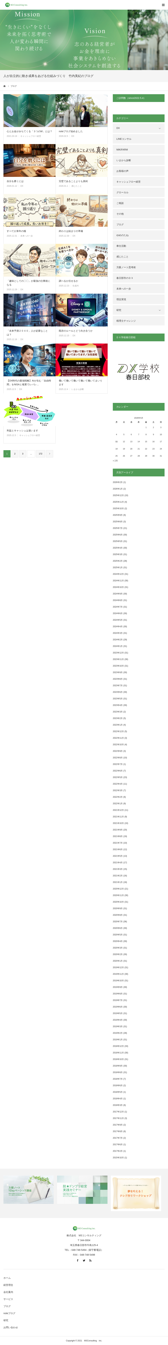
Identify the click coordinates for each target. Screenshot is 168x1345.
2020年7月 (118, 921)
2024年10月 (118, 587)
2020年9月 (118, 908)
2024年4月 (118, 626)
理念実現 (121, 299)
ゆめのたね (122, 235)
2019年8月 (118, 993)
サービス (8, 1299)
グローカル (122, 192)
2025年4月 (118, 548)
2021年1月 (118, 882)
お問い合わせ (10, 1327)
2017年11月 (118, 1118)
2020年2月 (118, 954)
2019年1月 (118, 1039)
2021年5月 (118, 856)
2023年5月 (118, 698)
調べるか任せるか (68, 281)
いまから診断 (77, 389)
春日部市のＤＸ (124, 278)
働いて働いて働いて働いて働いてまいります (80, 382)
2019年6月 (118, 1007)
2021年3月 (118, 869)
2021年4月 (118, 862)
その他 (120, 213)
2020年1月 (118, 961)
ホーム (7, 1277)
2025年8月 (118, 521)
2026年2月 (118, 482)
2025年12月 (118, 495)
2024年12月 (118, 574)
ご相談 (120, 203)
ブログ (120, 224)
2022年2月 (118, 797)
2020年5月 (118, 934)
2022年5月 (118, 777)
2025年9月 (118, 515)
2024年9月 (118, 594)
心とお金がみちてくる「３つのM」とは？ (29, 131)
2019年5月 (118, 1013)
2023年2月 (118, 718)
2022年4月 (118, 784)
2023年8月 (118, 679)
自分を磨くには (15, 181)
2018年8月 (118, 1072)
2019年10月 (118, 980)
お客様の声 (122, 171)
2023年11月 (118, 659)
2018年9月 (118, 1066)
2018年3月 (118, 1105)
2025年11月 (118, 502)
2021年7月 (118, 843)
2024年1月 (118, 646)
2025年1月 (118, 567)
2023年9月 (118, 672)
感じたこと (76, 186)
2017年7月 (118, 1138)
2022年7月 (118, 764)
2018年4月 (118, 1098)
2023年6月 (118, 692)
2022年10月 (118, 744)
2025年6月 (118, 535)
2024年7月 (118, 607)
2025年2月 (118, 561)
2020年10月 (118, 902)
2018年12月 (118, 1046)
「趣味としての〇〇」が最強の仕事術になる (28, 283)
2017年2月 (118, 1151)
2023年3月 (118, 712)
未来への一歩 (26, 236)
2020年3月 (118, 948)
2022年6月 (118, 771)
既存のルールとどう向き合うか (76, 330)
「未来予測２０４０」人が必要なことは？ (27, 332)
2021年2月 (118, 875)
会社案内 (8, 1292)
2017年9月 (118, 1125)
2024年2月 (118, 639)
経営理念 (8, 1285)
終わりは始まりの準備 (71, 231)
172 (40, 454)
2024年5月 (118, 620)
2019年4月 (118, 1020)
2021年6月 (118, 849)
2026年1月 (118, 489)
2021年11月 (118, 816)
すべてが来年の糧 (16, 231)
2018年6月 (118, 1085)
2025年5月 (118, 541)
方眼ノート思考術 (126, 267)
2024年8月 (118, 600)
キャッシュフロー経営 (30, 136)
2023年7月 (118, 685)
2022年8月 (118, 757)
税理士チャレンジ (126, 320)
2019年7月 (118, 1000)
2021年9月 (118, 830)
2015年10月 (118, 1157)
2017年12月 (118, 1112)
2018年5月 (118, 1092)
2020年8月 (118, 915)
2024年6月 (118, 613)
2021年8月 (118, 836)
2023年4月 (118, 705)
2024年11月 (118, 580)
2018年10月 (118, 1059)
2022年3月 (118, 790)
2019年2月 (118, 1033)
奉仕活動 (121, 245)
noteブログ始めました (71, 131)
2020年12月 (118, 889)
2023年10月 (118, 666)
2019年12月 (118, 967)
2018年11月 (118, 1052)
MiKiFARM (122, 149)
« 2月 (115, 460)
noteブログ (9, 1313)
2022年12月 (118, 731)
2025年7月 (118, 528)
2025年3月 (118, 554)
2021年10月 (118, 823)
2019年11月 (118, 974)
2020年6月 (118, 928)
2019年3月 (118, 1026)
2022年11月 (118, 738)
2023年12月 (118, 653)
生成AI (75, 286)
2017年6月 (118, 1144)
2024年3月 (118, 633)
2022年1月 (118, 803)
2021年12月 (118, 810)
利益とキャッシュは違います (22, 430)
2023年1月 (118, 725)
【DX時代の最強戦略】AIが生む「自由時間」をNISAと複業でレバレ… (29, 382)
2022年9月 (118, 751)
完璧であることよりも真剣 (73, 181)
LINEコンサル (123, 139)
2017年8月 (118, 1131)
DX (72, 136)
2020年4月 (118, 941)
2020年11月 (118, 895)
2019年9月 (118, 987)
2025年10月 (118, 508)
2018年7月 (118, 1079)
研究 (118, 310)
